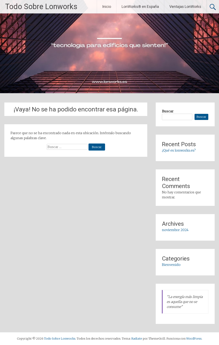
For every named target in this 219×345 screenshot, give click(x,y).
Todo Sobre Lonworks (41, 6)
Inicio (106, 6)
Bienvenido (171, 265)
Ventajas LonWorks (185, 6)
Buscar (168, 111)
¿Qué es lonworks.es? (179, 150)
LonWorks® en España (140, 6)
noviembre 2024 (175, 230)
